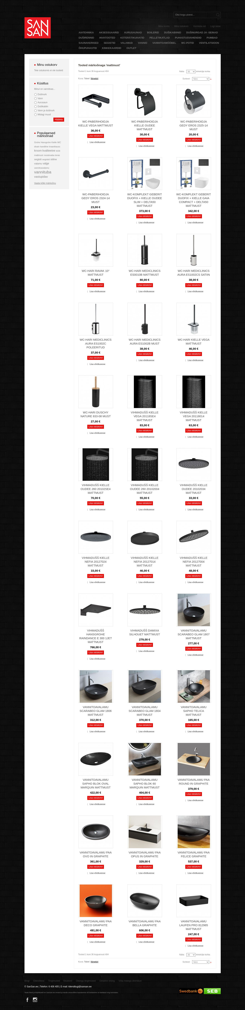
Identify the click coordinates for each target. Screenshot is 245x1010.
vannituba (42, 172)
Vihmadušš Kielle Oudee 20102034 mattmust (193, 488)
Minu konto (164, 26)
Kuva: (81, 78)
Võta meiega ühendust (130, 980)
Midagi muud (44, 114)
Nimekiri (94, 78)
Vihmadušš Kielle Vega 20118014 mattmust (193, 416)
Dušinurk (42, 94)
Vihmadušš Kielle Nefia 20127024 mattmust (95, 561)
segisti (38, 159)
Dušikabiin (43, 106)
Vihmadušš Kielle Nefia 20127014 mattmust (144, 561)
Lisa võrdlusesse (97, 142)
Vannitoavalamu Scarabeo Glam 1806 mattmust (96, 710)
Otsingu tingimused (86, 980)
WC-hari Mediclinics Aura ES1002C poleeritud (95, 343)
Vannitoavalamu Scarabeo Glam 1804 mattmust (145, 710)
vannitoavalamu (41, 168)
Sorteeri (186, 79)
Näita (181, 71)
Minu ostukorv (181, 26)
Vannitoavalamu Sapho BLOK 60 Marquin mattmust (145, 783)
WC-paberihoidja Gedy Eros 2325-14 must (194, 125)
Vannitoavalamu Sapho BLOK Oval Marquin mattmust (96, 783)
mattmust (38, 155)
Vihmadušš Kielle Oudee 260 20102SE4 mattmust (95, 488)
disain (37, 146)
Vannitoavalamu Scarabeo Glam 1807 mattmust (194, 634)
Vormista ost (199, 26)
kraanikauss (54, 146)
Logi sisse (215, 26)
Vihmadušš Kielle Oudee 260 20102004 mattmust (144, 488)
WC (59, 142)
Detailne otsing (107, 980)
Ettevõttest (38, 980)
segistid (46, 159)
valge (46, 163)
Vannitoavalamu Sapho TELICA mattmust (193, 710)
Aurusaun (42, 102)
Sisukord (67, 980)
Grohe (37, 142)
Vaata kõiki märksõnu (45, 183)
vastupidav (41, 176)
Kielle (54, 142)
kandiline (44, 146)
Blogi (27, 980)
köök (58, 151)
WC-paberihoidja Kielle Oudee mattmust (144, 125)
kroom (38, 150)
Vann (40, 98)
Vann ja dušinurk (46, 110)
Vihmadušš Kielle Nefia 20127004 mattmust (193, 561)
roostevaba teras (52, 155)
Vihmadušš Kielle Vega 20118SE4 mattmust (144, 416)
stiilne (53, 159)
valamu (38, 163)
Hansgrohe (46, 142)
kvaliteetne (48, 150)
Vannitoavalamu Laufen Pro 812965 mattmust (193, 925)
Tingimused (54, 980)
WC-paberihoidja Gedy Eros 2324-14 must (96, 198)
